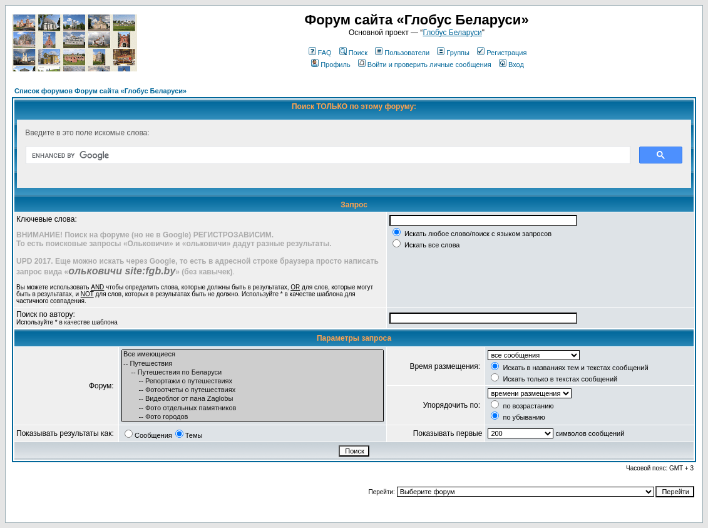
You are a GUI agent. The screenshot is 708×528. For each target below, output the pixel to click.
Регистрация (501, 52)
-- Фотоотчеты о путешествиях (252, 390)
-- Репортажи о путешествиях (252, 381)
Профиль (331, 64)
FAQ (320, 52)
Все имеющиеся (252, 354)
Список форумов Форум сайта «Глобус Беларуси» (100, 91)
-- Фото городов (252, 417)
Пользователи (402, 52)
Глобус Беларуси (452, 32)
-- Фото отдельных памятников (252, 408)
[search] (327, 155)
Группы (453, 52)
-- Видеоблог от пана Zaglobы (252, 399)
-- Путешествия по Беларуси (252, 372)
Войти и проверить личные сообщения (424, 64)
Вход (511, 64)
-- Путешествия (252, 364)
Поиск (353, 52)
